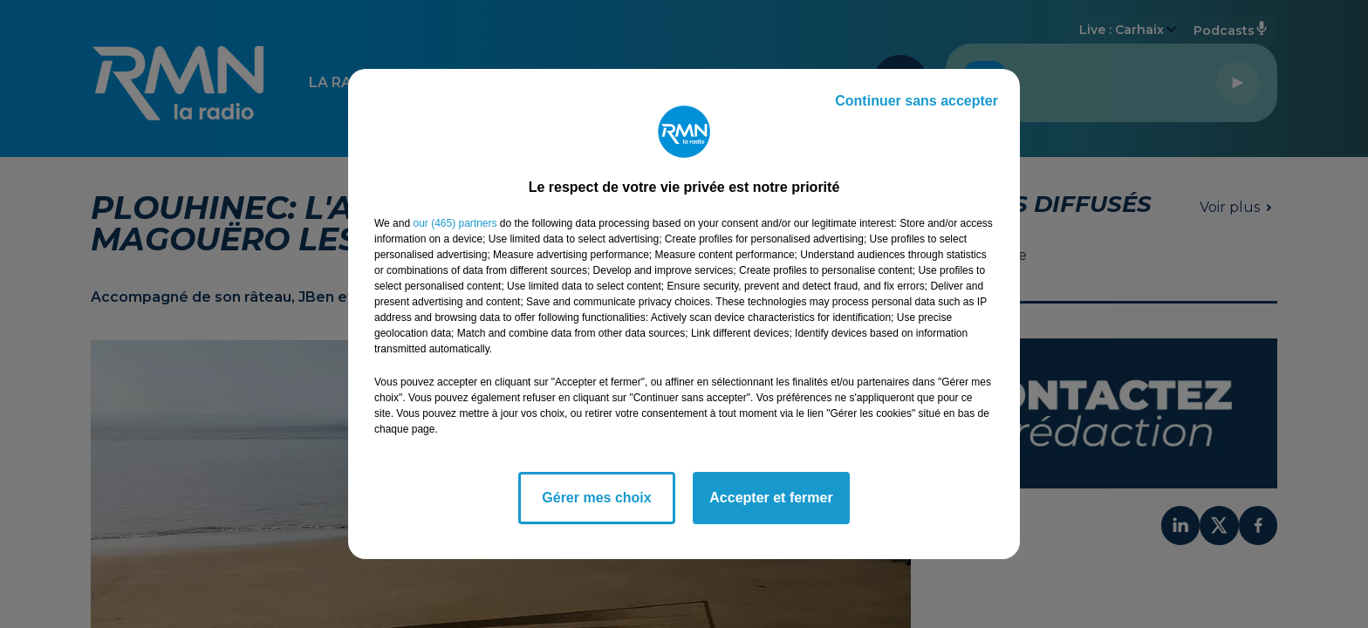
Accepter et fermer (770, 497)
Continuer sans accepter (916, 100)
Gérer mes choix (596, 497)
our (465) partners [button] (454, 223)
